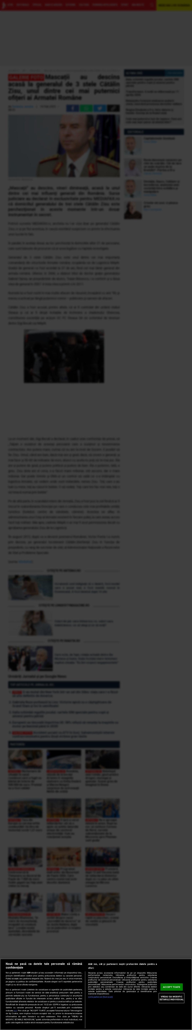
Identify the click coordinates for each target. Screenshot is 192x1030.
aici (15, 1011)
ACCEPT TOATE (171, 987)
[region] (96, 994)
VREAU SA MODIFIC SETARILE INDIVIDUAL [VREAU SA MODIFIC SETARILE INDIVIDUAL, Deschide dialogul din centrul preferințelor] (171, 998)
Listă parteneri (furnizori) (100, 997)
